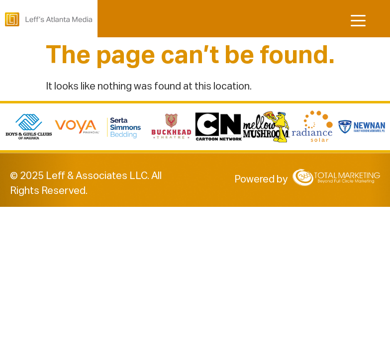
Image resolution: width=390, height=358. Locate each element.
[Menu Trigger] (357, 21)
